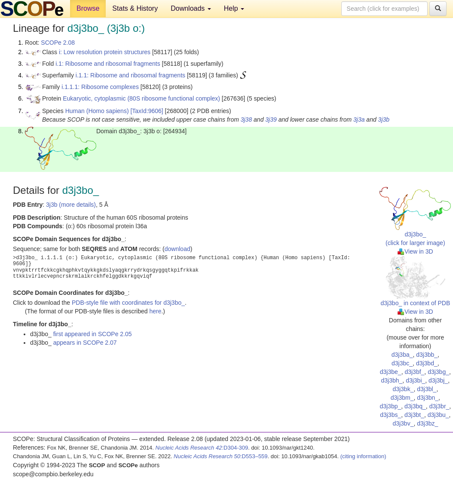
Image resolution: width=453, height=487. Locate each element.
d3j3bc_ (402, 363)
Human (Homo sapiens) (97, 110)
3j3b (383, 119)
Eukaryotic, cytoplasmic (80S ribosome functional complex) (141, 98)
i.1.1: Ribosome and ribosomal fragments (130, 75)
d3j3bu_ (438, 414)
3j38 (246, 119)
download (177, 248)
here (155, 311)
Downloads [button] (191, 8)
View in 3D (415, 251)
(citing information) (363, 456)
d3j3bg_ (438, 371)
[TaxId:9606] (146, 110)
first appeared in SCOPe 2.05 (92, 334)
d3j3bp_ (390, 406)
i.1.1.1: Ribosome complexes (100, 86)
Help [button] (234, 8)
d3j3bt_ (414, 414)
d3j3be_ (390, 371)
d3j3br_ (439, 406)
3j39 (270, 119)
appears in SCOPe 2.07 (85, 342)
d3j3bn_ (427, 397)
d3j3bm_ (402, 397)
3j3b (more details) (71, 204)
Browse (88, 8)
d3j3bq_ (415, 406)
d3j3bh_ (392, 380)
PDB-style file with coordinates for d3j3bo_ (128, 302)
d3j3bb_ (427, 354)
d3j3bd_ (427, 363)
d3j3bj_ (438, 380)
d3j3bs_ (390, 414)
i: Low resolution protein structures (104, 52)
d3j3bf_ (414, 371)
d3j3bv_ (402, 423)
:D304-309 (202, 447)
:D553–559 (221, 456)
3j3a (358, 119)
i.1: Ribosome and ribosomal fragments (107, 63)
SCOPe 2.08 (58, 42)
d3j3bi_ (415, 380)
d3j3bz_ (427, 423)
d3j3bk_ (402, 389)
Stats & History (135, 8)
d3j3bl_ (426, 389)
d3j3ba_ (402, 354)
